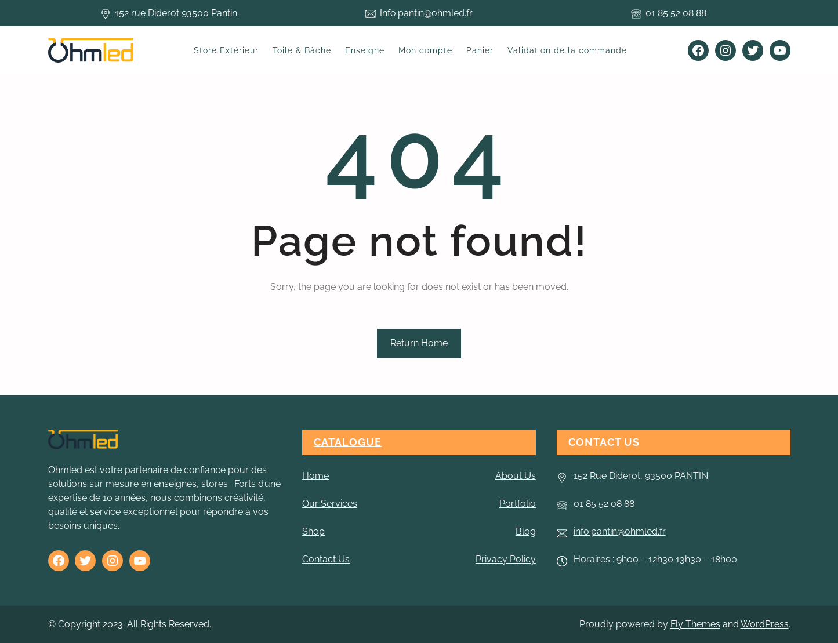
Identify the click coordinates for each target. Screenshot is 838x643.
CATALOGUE (348, 442)
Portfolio (517, 503)
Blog (526, 531)
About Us (515, 475)
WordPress (765, 624)
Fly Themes (695, 624)
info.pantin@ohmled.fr (620, 531)
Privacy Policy (506, 559)
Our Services (329, 503)
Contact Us (326, 559)
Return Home (419, 342)
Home (315, 475)
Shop (313, 531)
